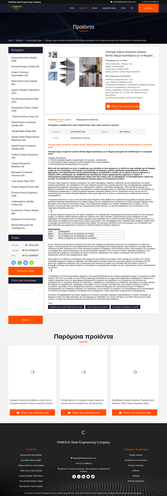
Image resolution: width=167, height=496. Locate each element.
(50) (25, 66)
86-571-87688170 (150, 2)
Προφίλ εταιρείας (136, 455)
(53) (24, 116)
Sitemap (136, 476)
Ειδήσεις (136, 471)
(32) (20, 73)
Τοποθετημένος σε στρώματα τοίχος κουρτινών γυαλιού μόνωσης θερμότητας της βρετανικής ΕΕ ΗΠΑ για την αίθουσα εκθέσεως (83, 402)
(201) (25, 91)
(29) (23, 124)
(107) (25, 100)
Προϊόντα (83, 8)
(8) (20, 165)
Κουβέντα (148, 8)
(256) (24, 59)
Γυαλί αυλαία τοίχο (33, 40)
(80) (24, 82)
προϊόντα (19, 40)
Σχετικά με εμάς (109, 8)
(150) (23, 147)
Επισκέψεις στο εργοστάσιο (136, 460)
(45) (22, 203)
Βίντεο (94, 8)
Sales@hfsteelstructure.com (123, 2)
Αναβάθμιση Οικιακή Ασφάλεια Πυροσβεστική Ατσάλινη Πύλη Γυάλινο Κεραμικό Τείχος (133, 401)
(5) (22, 226)
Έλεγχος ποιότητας (136, 465)
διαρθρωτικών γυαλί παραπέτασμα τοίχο (66, 307)
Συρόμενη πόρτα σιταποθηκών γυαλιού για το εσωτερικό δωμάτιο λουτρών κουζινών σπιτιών (31, 401)
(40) (25, 138)
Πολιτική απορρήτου (136, 481)
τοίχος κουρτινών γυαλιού (97, 307)
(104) (24, 109)
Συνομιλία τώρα (25, 271)
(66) (24, 212)
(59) (25, 187)
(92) (22, 174)
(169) (24, 194)
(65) (23, 131)
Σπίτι (72, 8)
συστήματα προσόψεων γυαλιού (125, 307)
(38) (24, 156)
